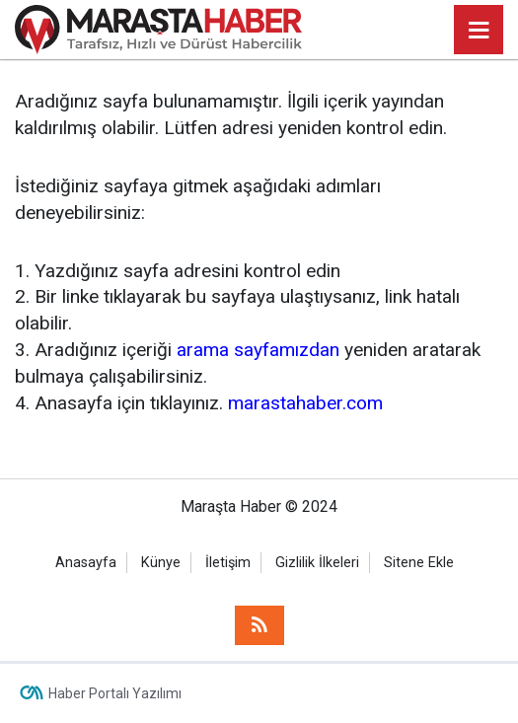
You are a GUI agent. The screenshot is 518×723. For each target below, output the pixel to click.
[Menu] (478, 30)
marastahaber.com (305, 403)
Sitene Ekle (419, 562)
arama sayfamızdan (258, 349)
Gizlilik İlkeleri (317, 562)
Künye (161, 562)
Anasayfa (85, 562)
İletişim (228, 562)
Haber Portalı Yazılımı (115, 693)
